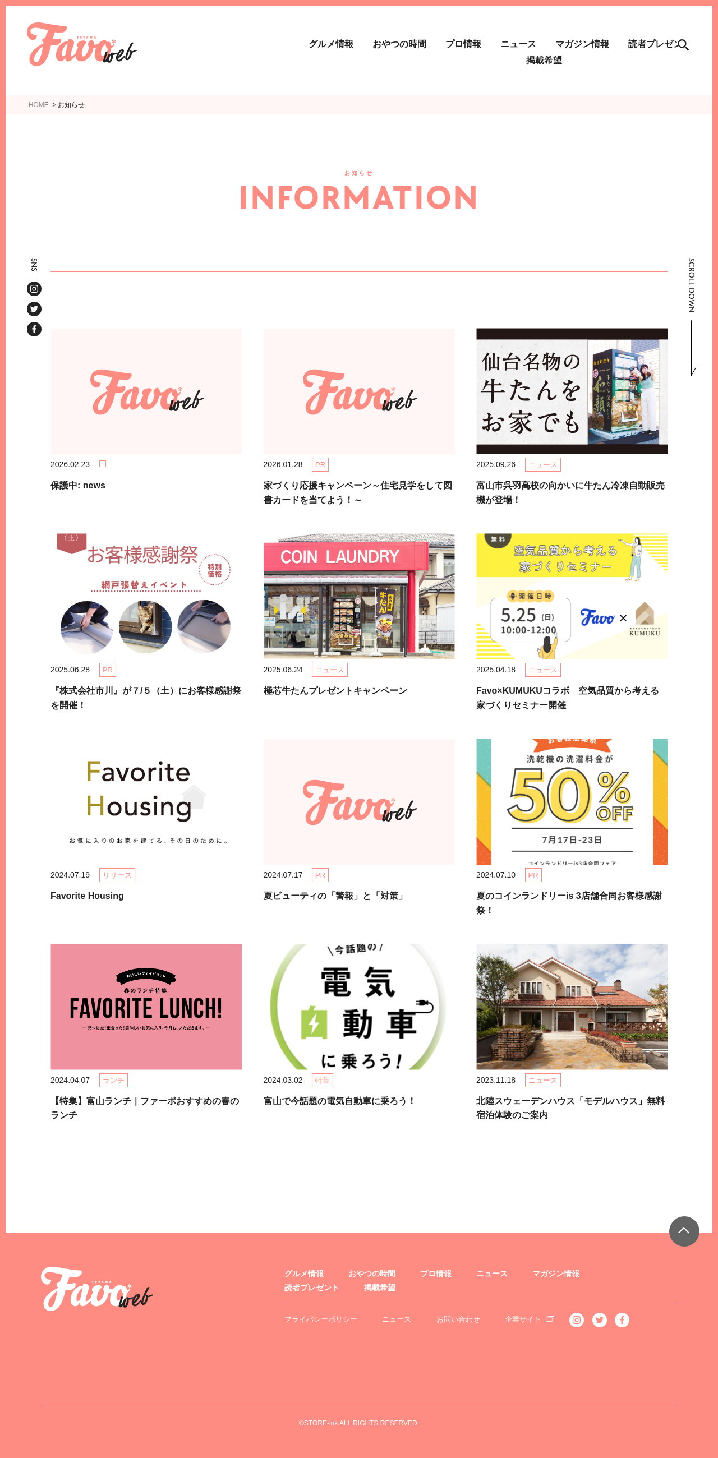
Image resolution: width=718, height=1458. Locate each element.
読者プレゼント (311, 1287)
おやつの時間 (399, 44)
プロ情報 (463, 44)
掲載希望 (544, 60)
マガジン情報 (555, 1273)
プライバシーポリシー (320, 1319)
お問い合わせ (458, 1319)
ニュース (518, 44)
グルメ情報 (331, 44)
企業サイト (523, 1319)
